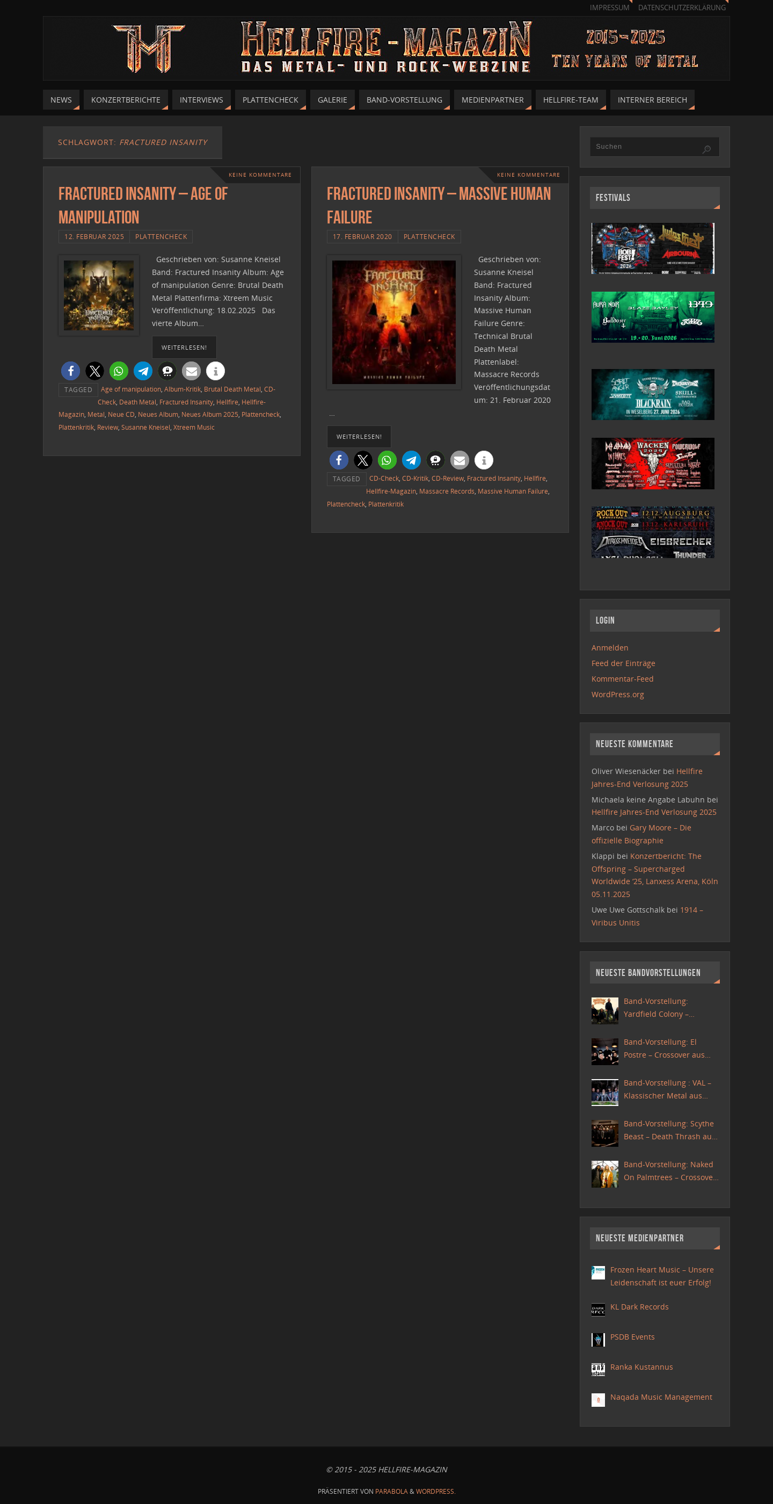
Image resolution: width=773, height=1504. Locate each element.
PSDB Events (632, 1337)
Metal (96, 414)
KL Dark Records (639, 1306)
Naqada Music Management (661, 1397)
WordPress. (436, 1491)
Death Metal (137, 401)
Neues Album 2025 (209, 414)
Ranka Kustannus (641, 1367)
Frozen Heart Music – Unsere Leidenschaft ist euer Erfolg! (662, 1276)
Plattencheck (161, 236)
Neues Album (158, 414)
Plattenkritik (76, 427)
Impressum (610, 7)
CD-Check (384, 478)
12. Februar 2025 (94, 236)
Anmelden (610, 647)
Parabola (391, 1491)
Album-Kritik (182, 389)
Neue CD (121, 414)
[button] (70, 370)
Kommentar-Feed (623, 679)
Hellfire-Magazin (391, 491)
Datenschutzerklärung (682, 7)
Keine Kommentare (260, 174)
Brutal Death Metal (232, 389)
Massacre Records (447, 491)
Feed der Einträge (623, 663)
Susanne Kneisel (145, 427)
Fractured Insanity (186, 401)
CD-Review (448, 478)
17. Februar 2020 (362, 236)
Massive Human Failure (513, 491)
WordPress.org (618, 694)
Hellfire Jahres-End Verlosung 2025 (654, 812)
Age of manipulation (131, 389)
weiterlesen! (184, 347)
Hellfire (227, 401)
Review (107, 427)
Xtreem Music (194, 427)
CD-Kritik (415, 478)
